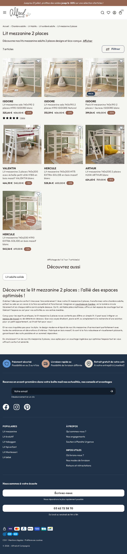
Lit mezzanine (10, 431)
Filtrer (113, 49)
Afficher (87, 40)
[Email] (63, 391)
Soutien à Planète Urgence (80, 441)
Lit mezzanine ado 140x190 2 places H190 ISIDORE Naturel (60, 106)
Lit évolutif (8, 436)
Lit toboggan (9, 441)
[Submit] (112, 391)
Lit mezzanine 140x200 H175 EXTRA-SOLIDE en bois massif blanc (61, 175)
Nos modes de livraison (78, 460)
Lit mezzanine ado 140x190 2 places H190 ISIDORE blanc (18, 106)
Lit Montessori (10, 452)
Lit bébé (7, 457)
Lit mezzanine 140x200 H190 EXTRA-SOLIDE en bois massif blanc (19, 241)
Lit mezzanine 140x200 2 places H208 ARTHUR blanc (103, 173)
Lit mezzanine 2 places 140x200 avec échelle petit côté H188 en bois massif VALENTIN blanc (20, 175)
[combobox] (103, 13)
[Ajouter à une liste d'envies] (38, 61)
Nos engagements (75, 436)
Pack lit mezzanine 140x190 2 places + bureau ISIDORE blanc (102, 106)
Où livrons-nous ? (75, 455)
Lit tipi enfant (10, 446)
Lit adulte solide (14, 276)
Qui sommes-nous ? (76, 431)
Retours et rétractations (78, 465)
